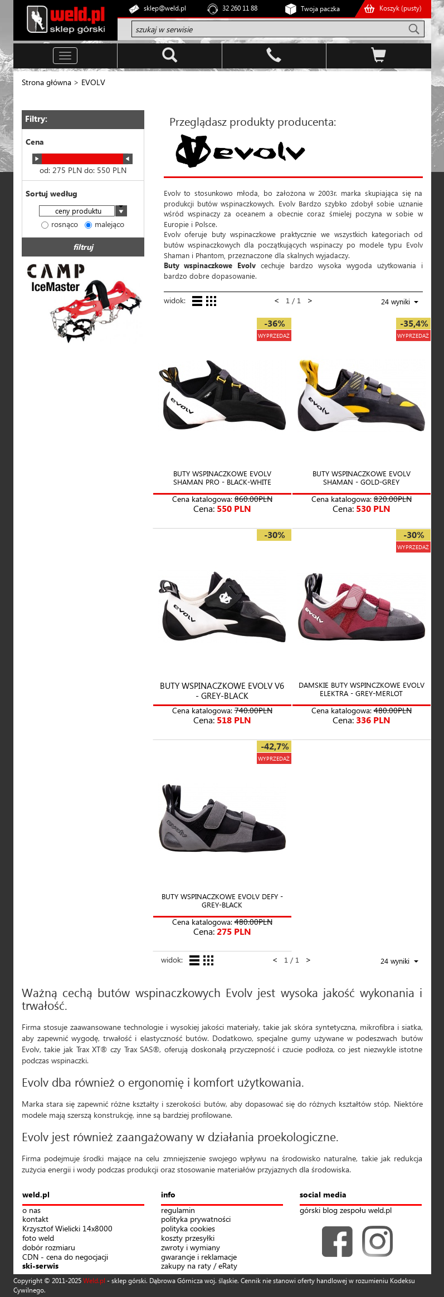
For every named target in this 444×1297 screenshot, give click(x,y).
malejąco (104, 224)
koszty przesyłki (187, 1238)
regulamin (178, 1210)
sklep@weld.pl (165, 8)
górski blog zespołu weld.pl (346, 1210)
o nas (31, 1210)
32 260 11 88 (239, 8)
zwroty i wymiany (190, 1247)
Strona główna (46, 82)
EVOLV (93, 82)
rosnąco (59, 224)
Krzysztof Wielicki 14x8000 (67, 1229)
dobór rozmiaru (48, 1247)
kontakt (35, 1219)
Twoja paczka (320, 8)
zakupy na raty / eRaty (199, 1266)
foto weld (38, 1238)
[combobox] (83, 212)
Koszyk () (400, 8)
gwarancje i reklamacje (199, 1257)
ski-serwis (40, 1266)
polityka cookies (188, 1229)
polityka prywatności (196, 1219)
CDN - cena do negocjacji (65, 1257)
